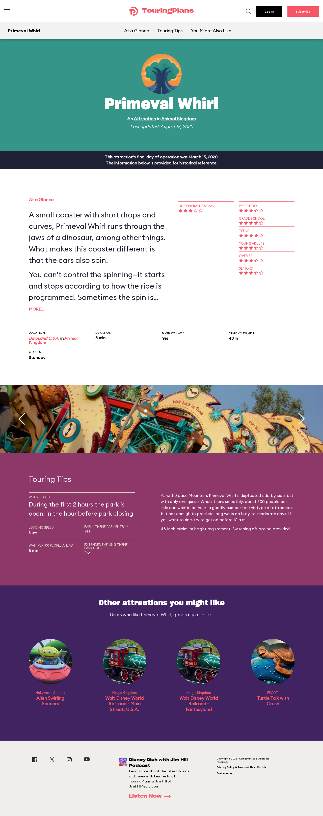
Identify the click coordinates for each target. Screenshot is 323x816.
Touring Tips (170, 31)
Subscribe (303, 11)
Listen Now (151, 796)
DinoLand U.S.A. (44, 338)
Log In (269, 11)
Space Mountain (191, 495)
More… (36, 309)
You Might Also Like (211, 31)
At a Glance (136, 31)
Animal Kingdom (178, 119)
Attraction (145, 119)
